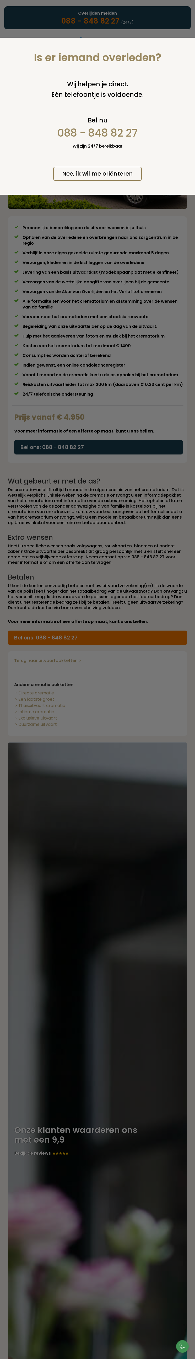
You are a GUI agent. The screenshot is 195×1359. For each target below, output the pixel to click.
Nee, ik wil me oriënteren (97, 174)
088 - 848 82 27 (97, 133)
